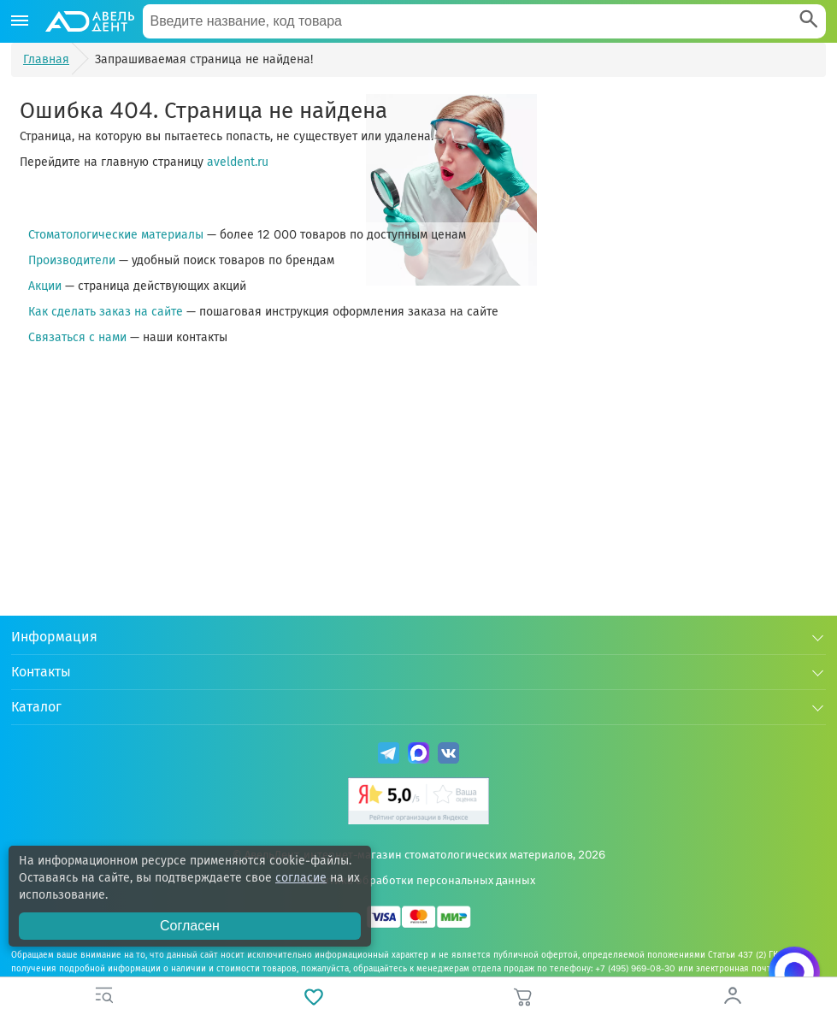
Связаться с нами (77, 337)
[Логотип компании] (89, 21)
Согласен (190, 925)
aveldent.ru (237, 162)
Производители (71, 260)
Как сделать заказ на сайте (105, 311)
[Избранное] (314, 996)
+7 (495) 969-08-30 (635, 969)
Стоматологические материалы (115, 234)
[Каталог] (19, 21)
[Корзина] (523, 996)
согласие (301, 877)
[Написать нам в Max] (794, 972)
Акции (45, 286)
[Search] (809, 21)
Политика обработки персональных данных (418, 880)
